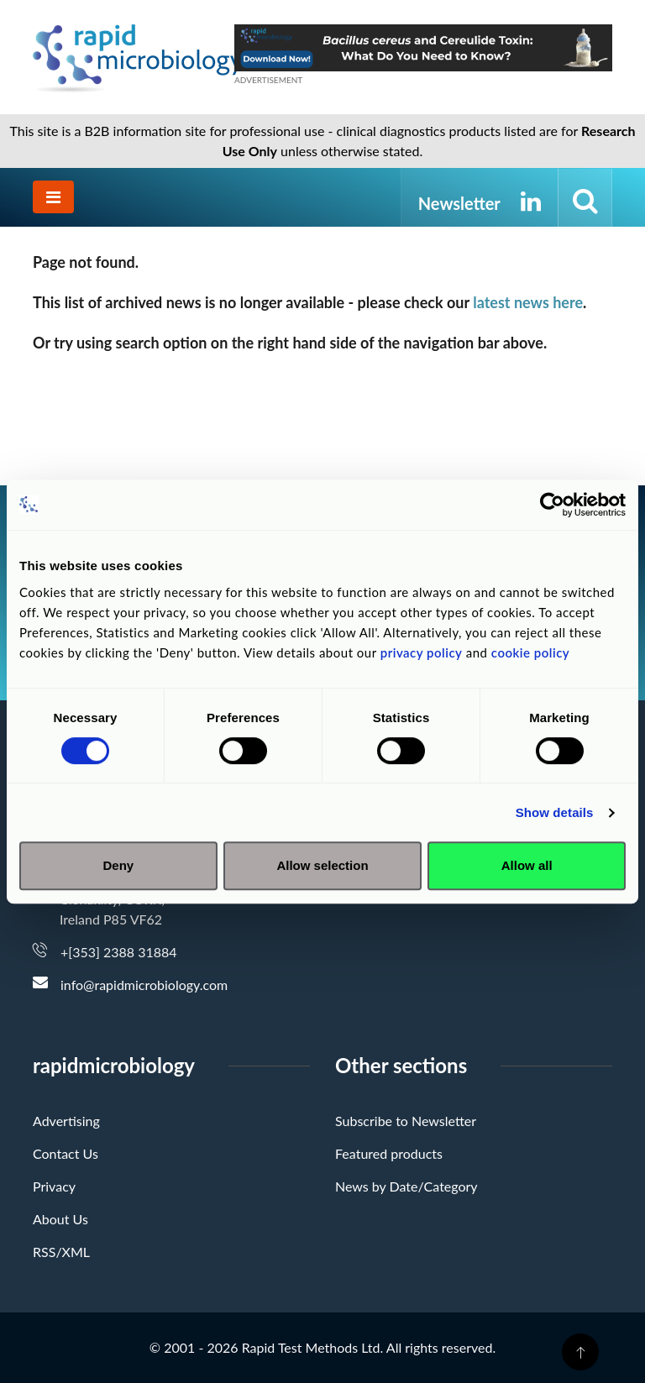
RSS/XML (61, 1252)
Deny (118, 865)
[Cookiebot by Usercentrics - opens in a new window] (552, 504)
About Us (60, 1219)
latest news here (528, 302)
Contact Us (65, 1153)
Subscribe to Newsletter (405, 1121)
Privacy (54, 1186)
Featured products (389, 1153)
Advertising (66, 1121)
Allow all (527, 865)
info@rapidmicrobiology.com (144, 985)
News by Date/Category (406, 1186)
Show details (555, 812)
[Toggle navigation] (53, 197)
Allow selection (322, 865)
